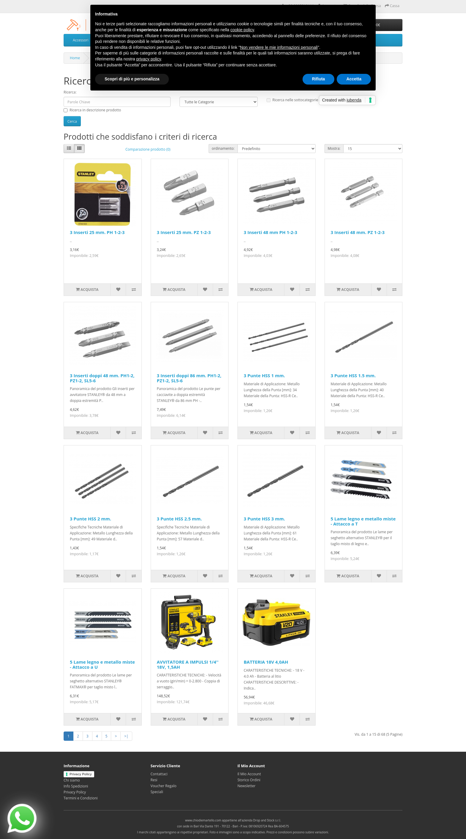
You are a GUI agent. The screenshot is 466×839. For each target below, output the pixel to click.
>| (126, 736)
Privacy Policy (81, 774)
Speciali (157, 791)
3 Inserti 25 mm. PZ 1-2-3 (184, 232)
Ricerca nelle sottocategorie (292, 99)
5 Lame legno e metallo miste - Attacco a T (363, 521)
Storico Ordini (248, 779)
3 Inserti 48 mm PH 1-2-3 (270, 232)
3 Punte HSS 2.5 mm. (179, 519)
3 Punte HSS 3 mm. (264, 519)
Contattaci (159, 773)
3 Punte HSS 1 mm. (264, 375)
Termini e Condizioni (81, 798)
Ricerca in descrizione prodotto (92, 110)
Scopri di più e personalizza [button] (132, 79)
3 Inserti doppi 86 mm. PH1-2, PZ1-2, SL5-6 (189, 377)
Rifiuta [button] (318, 79)
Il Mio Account (249, 773)
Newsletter (246, 785)
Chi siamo (72, 780)
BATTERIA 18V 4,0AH (266, 662)
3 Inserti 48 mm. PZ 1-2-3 (358, 232)
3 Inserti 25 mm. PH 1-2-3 (97, 232)
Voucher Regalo (164, 785)
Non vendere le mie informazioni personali (278, 47)
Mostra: (334, 148)
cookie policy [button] (242, 29)
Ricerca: (70, 92)
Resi (154, 779)
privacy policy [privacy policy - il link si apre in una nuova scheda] (148, 59)
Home (75, 57)
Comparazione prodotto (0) (147, 149)
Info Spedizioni (76, 786)
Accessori (80, 40)
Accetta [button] (353, 79)
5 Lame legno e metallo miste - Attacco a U (102, 664)
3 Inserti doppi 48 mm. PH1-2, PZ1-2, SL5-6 (102, 377)
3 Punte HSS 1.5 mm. (353, 375)
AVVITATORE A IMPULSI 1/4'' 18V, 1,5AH (188, 664)
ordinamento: (223, 148)
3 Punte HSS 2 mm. (90, 519)
